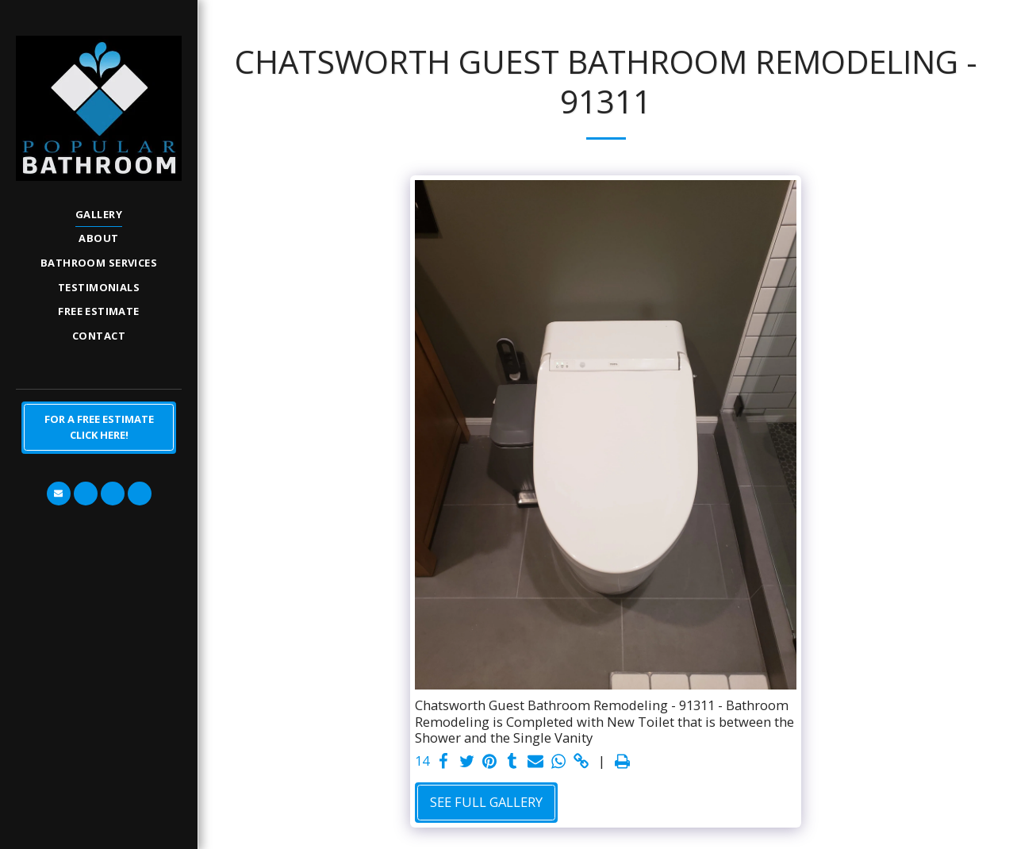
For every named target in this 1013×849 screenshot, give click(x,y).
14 (422, 761)
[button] (59, 493)
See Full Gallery (486, 802)
